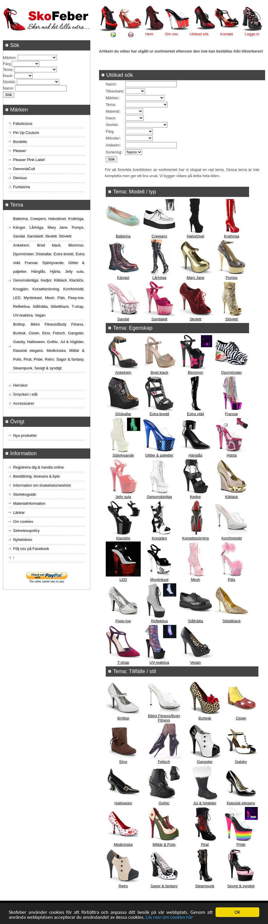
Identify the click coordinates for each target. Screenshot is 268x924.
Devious (20, 178)
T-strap (123, 662)
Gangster (204, 761)
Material (112, 111)
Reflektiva (159, 621)
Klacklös (123, 538)
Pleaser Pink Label (29, 160)
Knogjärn (159, 538)
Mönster (112, 138)
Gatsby (241, 761)
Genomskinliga (159, 497)
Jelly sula (123, 497)
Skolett (195, 319)
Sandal (123, 319)
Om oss (171, 34)
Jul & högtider (204, 803)
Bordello (20, 141)
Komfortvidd (231, 538)
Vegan (195, 662)
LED (123, 579)
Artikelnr (113, 145)
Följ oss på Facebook (31, 548)
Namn (111, 84)
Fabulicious (22, 123)
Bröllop (123, 718)
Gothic (164, 803)
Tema (110, 104)
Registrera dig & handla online (38, 467)
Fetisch (164, 761)
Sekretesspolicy (26, 530)
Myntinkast (159, 579)
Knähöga (231, 236)
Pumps (231, 277)
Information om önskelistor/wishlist (42, 485)
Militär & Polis (164, 844)
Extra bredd (159, 414)
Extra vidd (195, 414)
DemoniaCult (24, 169)
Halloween (123, 803)
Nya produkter (25, 435)
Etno (123, 761)
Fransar (231, 414)
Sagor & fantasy (164, 886)
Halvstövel (195, 236)
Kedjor (195, 497)
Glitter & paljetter (159, 455)
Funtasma (21, 187)
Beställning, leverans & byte (36, 476)
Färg (110, 131)
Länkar (19, 512)
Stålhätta (195, 621)
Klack (110, 118)
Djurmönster (231, 372)
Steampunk (204, 886)
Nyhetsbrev (22, 539)
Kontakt (226, 34)
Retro (123, 886)
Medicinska (123, 844)
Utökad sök (199, 34)
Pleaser (19, 151)
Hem (149, 34)
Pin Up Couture (26, 132)
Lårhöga (159, 277)
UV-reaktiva (159, 662)
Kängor (123, 277)
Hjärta (232, 455)
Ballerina (123, 236)
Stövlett (231, 319)
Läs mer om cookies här (169, 917)
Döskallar (123, 414)
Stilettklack (232, 621)
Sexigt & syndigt (240, 886)
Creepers (159, 236)
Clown (241, 718)
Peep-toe (123, 621)
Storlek (111, 125)
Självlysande (123, 455)
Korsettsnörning (195, 538)
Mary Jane (195, 277)
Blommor (195, 372)
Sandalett (159, 319)
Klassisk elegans (241, 803)
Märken (112, 98)
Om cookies (23, 521)
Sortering (113, 152)
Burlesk (204, 718)
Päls (231, 579)
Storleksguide (24, 494)
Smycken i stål (25, 394)
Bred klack (159, 372)
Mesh (195, 579)
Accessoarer (23, 403)
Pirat (205, 844)
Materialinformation (29, 503)
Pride (241, 844)
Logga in (252, 34)
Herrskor (20, 385)
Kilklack (231, 497)
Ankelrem (123, 372)
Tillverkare (114, 91)
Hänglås (195, 455)
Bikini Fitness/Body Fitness (164, 718)
